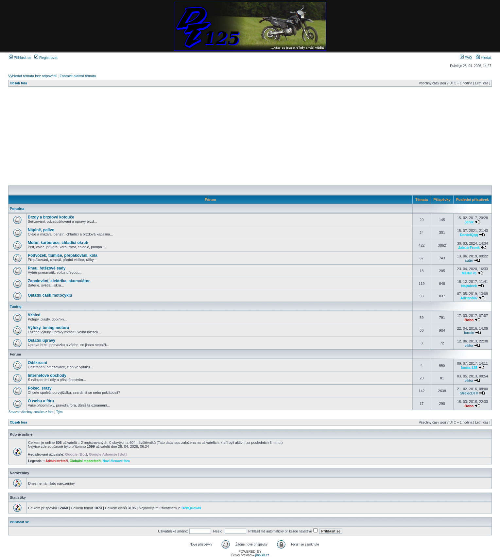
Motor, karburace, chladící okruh (58, 242)
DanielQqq (469, 235)
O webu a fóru (41, 401)
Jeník (469, 222)
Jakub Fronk (469, 248)
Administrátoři (56, 461)
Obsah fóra (18, 83)
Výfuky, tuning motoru (48, 327)
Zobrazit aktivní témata (78, 76)
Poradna (17, 209)
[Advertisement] (204, 136)
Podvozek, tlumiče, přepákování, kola (62, 255)
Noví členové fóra (115, 461)
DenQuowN (191, 508)
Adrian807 (469, 298)
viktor (469, 345)
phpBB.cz (262, 555)
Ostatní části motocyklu (50, 295)
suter (469, 260)
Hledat (483, 58)
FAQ (466, 58)
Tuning (16, 306)
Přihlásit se (20, 58)
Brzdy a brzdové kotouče (51, 217)
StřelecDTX (469, 393)
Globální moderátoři (85, 461)
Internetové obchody (47, 375)
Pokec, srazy (40, 388)
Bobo (469, 320)
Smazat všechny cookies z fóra (31, 412)
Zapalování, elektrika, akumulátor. (59, 281)
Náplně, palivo (41, 230)
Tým (59, 412)
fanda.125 (469, 368)
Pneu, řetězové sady (46, 268)
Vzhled (34, 315)
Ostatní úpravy (41, 340)
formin (469, 333)
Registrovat (46, 58)
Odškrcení (37, 362)
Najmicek (469, 286)
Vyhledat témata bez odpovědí (32, 76)
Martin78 (469, 273)
